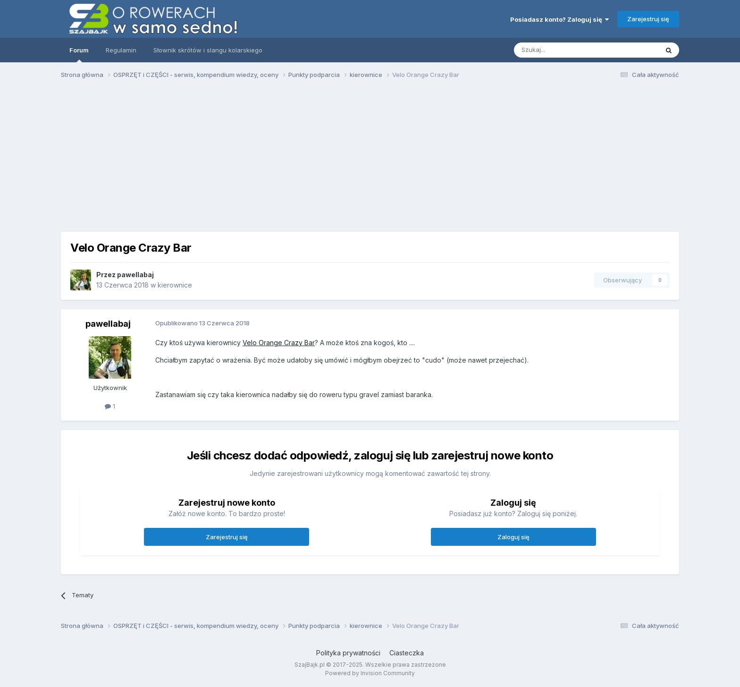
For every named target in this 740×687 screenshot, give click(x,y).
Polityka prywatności (348, 653)
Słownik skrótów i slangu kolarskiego (207, 50)
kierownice (175, 285)
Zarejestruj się (648, 19)
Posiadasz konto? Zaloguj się (559, 19)
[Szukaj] (563, 50)
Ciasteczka (406, 653)
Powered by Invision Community (370, 673)
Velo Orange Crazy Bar (279, 343)
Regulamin (121, 50)
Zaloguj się (513, 537)
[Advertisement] (370, 159)
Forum (79, 54)
